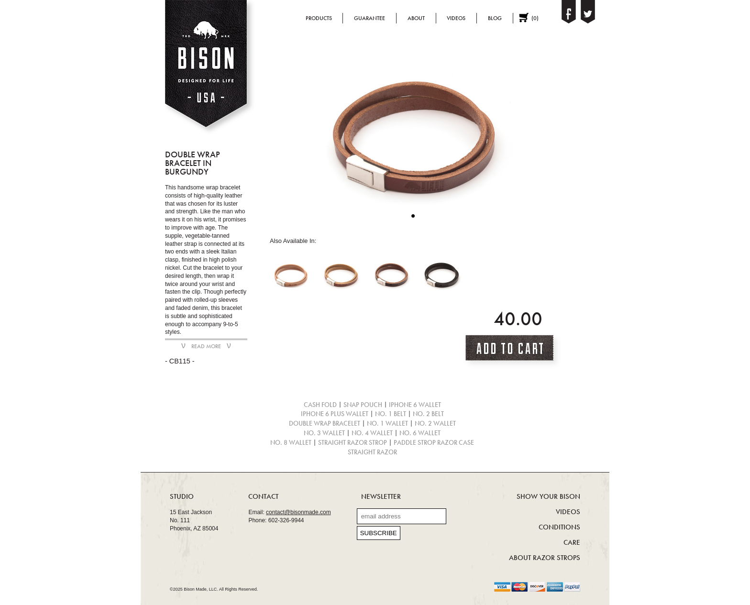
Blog (495, 18)
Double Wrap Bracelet (324, 423)
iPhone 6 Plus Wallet (334, 414)
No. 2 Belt (428, 414)
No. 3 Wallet (324, 433)
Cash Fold (320, 405)
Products (319, 18)
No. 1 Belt (390, 414)
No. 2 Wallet (435, 423)
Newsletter (381, 496)
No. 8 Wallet (290, 443)
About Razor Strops (544, 557)
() (535, 18)
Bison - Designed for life (209, 69)
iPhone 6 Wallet (415, 405)
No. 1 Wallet (387, 423)
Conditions (559, 527)
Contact (263, 496)
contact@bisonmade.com (298, 512)
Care (571, 542)
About (416, 18)
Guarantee (369, 18)
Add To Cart (512, 351)
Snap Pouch (362, 405)
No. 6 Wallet (420, 433)
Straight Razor (372, 452)
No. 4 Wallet (372, 433)
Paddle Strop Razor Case (434, 443)
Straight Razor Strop (352, 443)
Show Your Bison (548, 496)
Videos (456, 18)
